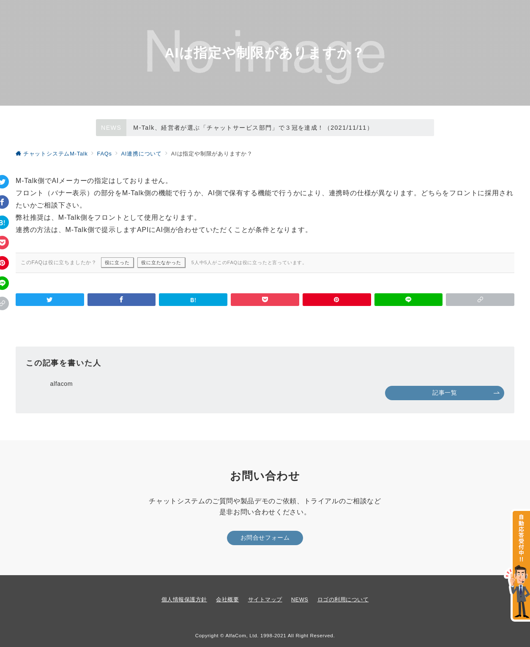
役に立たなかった (161, 262)
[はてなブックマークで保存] (193, 299)
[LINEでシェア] (408, 299)
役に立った (117, 262)
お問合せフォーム (265, 537)
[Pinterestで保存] (337, 299)
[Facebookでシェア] (121, 299)
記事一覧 (466, 392)
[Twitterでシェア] (50, 299)
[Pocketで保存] (265, 299)
